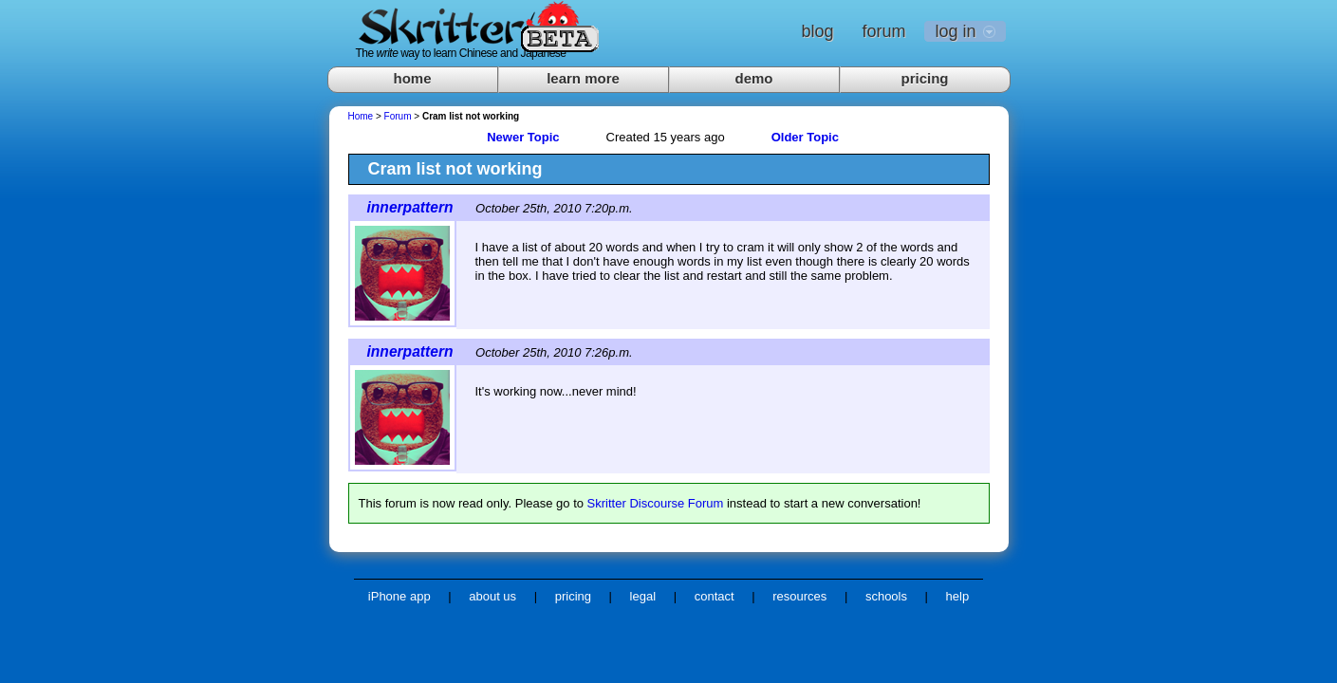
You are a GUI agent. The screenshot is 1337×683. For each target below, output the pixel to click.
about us (492, 596)
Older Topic (805, 137)
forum (883, 31)
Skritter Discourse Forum (655, 503)
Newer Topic (523, 137)
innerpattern (410, 207)
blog (817, 31)
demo (753, 78)
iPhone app (399, 596)
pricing (924, 78)
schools (886, 596)
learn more (583, 78)
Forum (398, 116)
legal (643, 596)
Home (361, 116)
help (958, 596)
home (412, 78)
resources (799, 596)
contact (714, 596)
